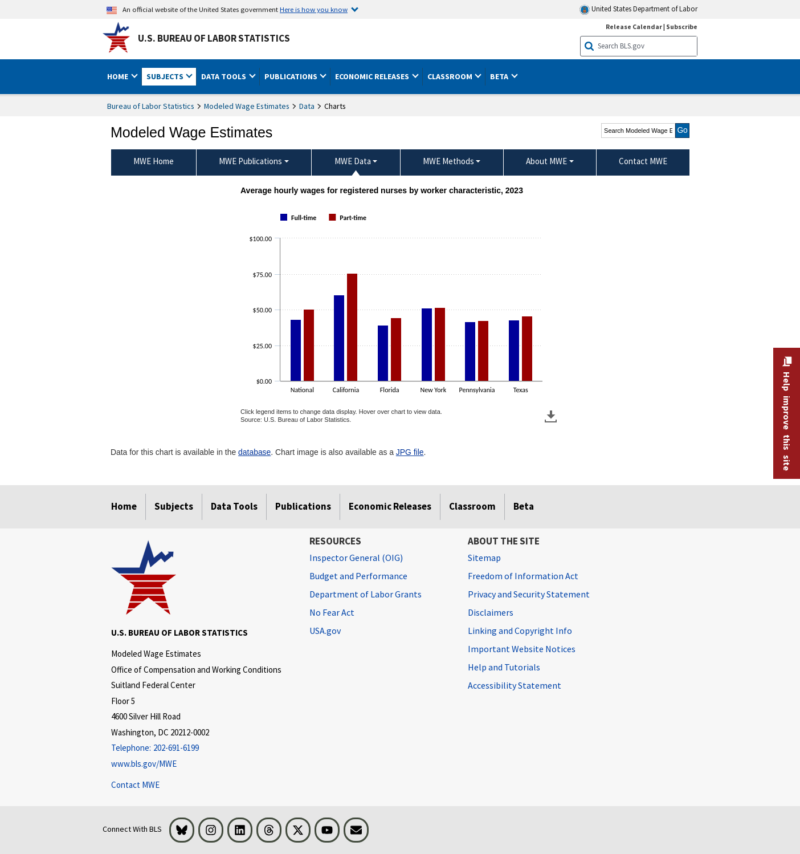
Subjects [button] (165, 76)
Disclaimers (490, 612)
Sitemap (484, 557)
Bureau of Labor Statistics (150, 106)
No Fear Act (331, 612)
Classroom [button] (450, 76)
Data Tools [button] (224, 76)
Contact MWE (135, 784)
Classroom (472, 506)
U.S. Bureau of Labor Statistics (214, 38)
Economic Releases (390, 506)
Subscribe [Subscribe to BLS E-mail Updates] (681, 26)
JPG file (410, 452)
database (254, 452)
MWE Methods (448, 161)
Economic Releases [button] (373, 76)
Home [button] (118, 76)
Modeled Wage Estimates (246, 106)
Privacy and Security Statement (529, 594)
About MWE (546, 161)
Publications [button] (291, 76)
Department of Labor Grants (365, 594)
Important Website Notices (521, 648)
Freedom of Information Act (523, 575)
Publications (303, 506)
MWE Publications (250, 161)
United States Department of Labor (638, 9)
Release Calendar (634, 26)
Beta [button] (500, 76)
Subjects (173, 506)
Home (124, 506)
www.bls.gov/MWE (144, 763)
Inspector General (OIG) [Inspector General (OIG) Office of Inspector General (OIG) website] (356, 557)
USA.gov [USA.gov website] (325, 630)
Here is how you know (314, 9)
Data (307, 106)
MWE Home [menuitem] (153, 161)
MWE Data (352, 161)
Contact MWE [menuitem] (643, 161)
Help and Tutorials (504, 667)
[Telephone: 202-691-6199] (201, 748)
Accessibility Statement (514, 685)
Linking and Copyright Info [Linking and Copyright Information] (520, 630)
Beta (523, 506)
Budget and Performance (358, 575)
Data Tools (234, 506)
